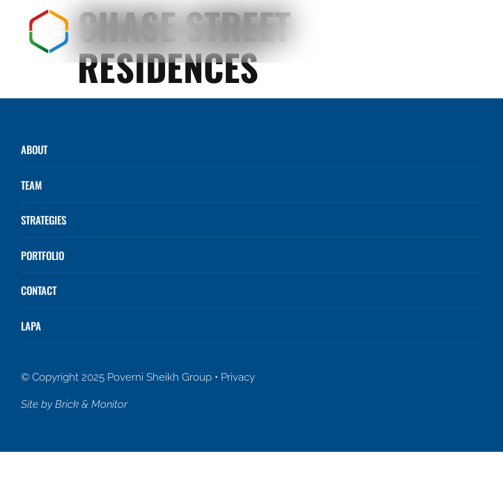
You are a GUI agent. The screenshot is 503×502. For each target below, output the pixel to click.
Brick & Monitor (91, 404)
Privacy (238, 377)
